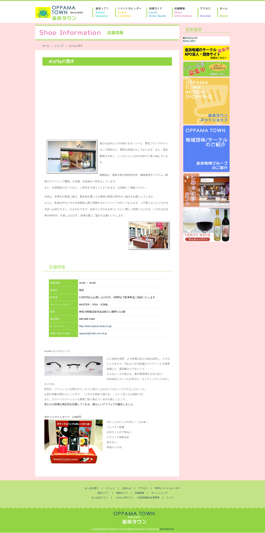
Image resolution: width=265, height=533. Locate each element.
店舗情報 (139, 492)
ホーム (45, 45)
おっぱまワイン (100, 497)
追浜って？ (103, 492)
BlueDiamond (167, 529)
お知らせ (126, 488)
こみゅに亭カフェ (124, 497)
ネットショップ (159, 492)
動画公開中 (189, 41)
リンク (169, 497)
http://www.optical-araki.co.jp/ (95, 326)
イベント (110, 488)
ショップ (59, 45)
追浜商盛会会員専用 (148, 497)
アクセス (143, 488)
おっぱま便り (92, 488)
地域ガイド (122, 492)
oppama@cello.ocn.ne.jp (93, 333)
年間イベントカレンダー (167, 488)
